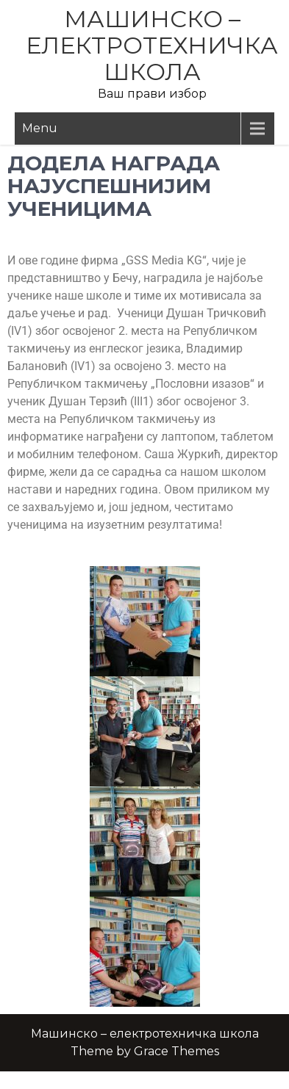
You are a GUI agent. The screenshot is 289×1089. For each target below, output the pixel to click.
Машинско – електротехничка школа (152, 45)
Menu (39, 128)
